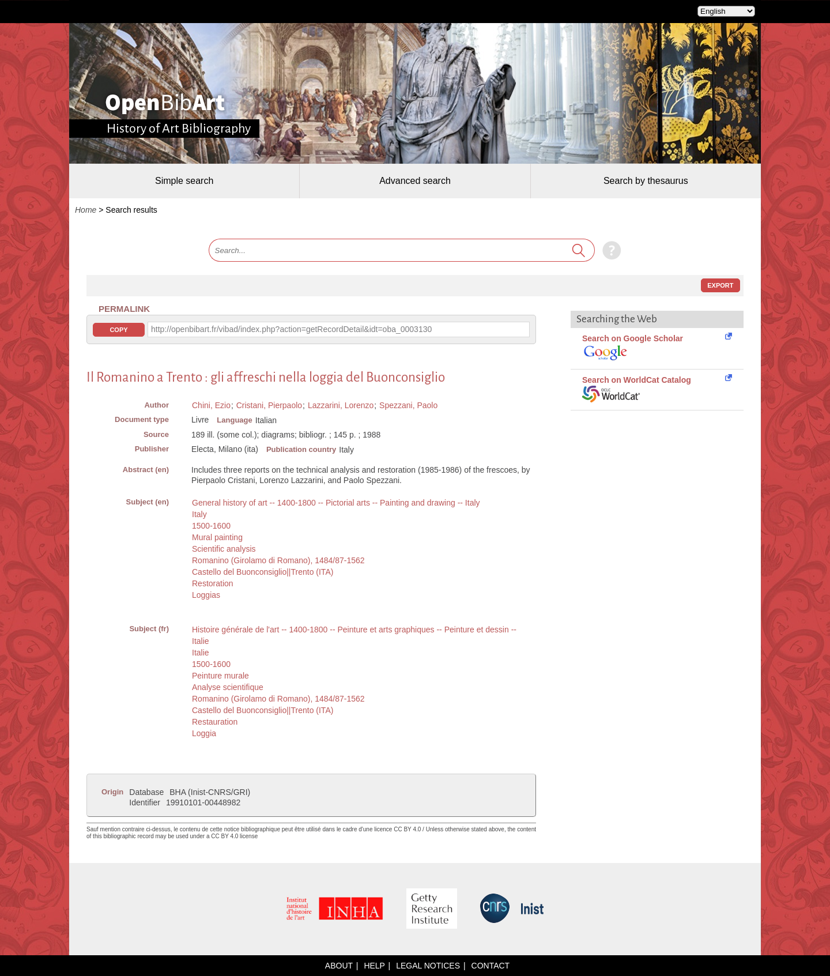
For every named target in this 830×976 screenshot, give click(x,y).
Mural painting (217, 537)
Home (85, 209)
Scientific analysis (224, 548)
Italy (199, 514)
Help (374, 965)
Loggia (204, 733)
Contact (490, 965)
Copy (118, 329)
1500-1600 (211, 525)
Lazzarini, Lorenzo (340, 405)
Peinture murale (220, 675)
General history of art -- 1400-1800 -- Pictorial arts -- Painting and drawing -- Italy (336, 502)
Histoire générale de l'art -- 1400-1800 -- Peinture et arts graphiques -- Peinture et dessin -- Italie (354, 635)
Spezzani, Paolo (408, 405)
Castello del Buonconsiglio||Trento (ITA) (262, 571)
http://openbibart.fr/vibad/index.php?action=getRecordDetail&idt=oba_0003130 (291, 329)
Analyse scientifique (227, 687)
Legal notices (428, 965)
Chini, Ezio (211, 405)
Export (720, 285)
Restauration (214, 721)
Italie (200, 652)
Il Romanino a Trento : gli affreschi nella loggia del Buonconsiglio (265, 377)
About (339, 965)
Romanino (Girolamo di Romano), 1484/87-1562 (278, 560)
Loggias (206, 595)
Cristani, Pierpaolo (269, 405)
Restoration (212, 583)
